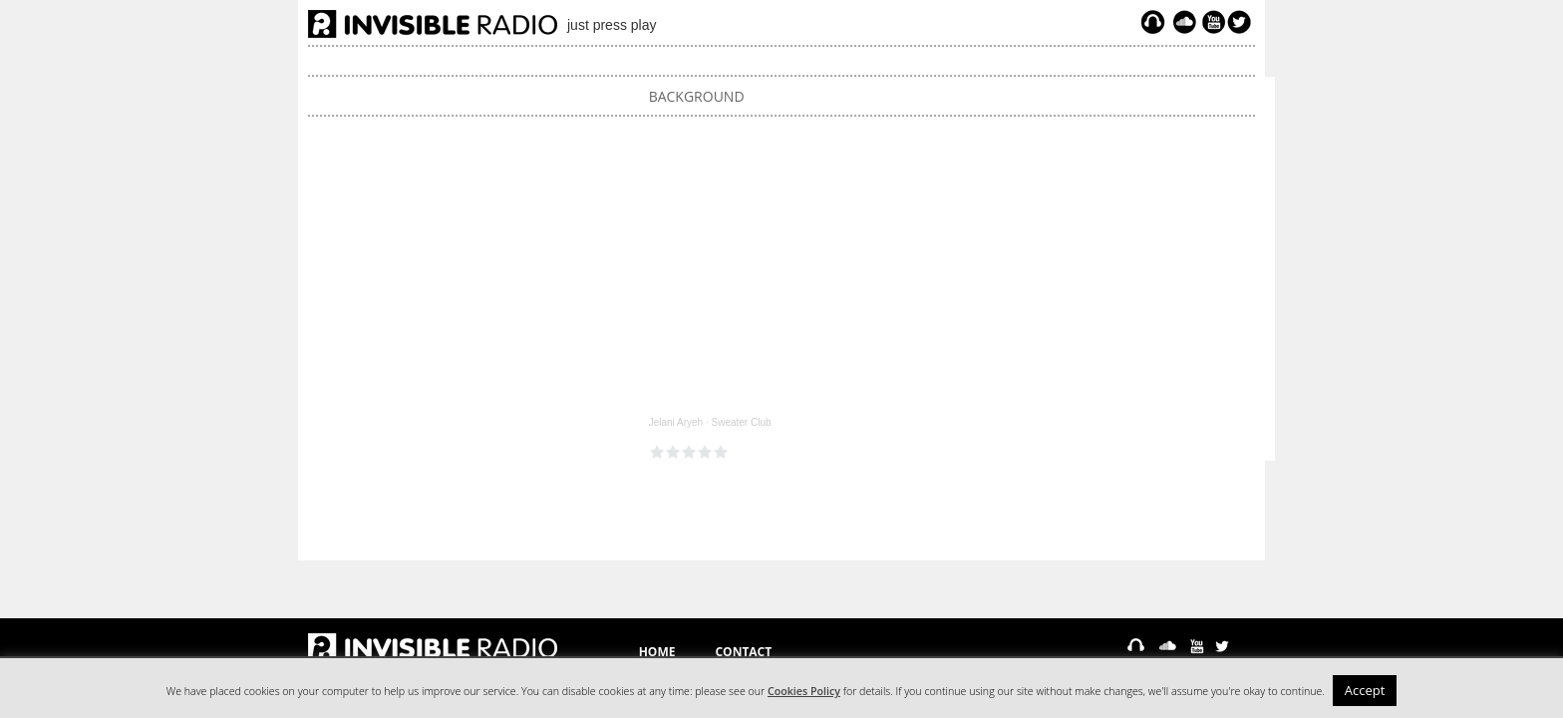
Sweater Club (741, 422)
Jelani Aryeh (676, 422)
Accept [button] (1365, 690)
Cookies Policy (804, 691)
